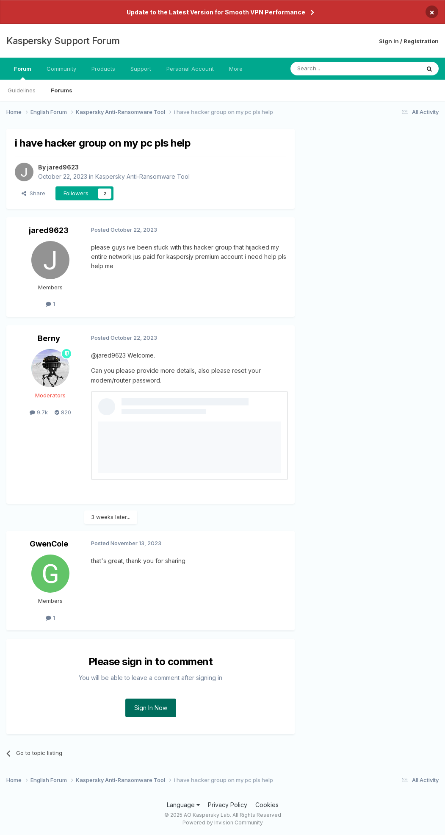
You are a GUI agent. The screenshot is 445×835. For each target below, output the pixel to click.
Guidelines (22, 90)
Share (33, 193)
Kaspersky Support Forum (63, 40)
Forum (22, 72)
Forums (61, 90)
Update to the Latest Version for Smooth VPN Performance (216, 12)
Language (183, 804)
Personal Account (190, 68)
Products (103, 68)
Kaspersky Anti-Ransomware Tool (142, 176)
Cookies (267, 804)
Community (61, 68)
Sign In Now (150, 707)
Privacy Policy (227, 804)
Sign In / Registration (409, 41)
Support (140, 68)
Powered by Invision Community (222, 822)
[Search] (333, 68)
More (236, 68)
